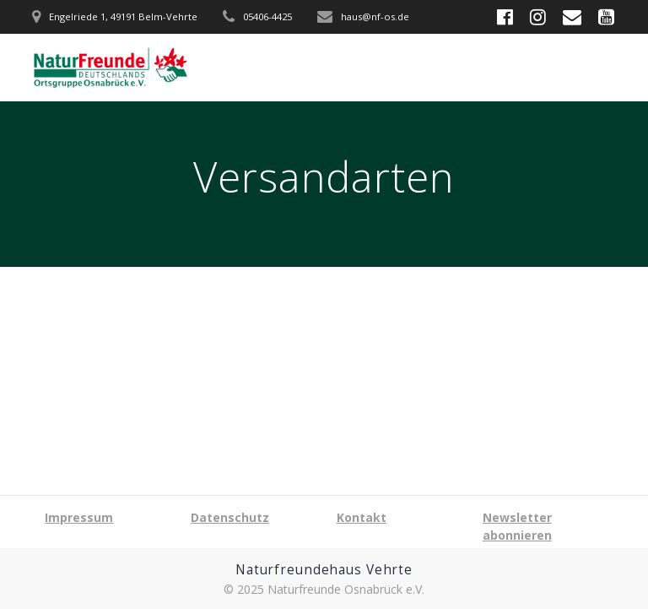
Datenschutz (230, 517)
